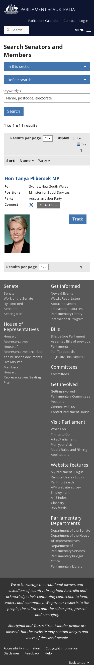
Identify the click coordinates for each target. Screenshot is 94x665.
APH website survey (66, 487)
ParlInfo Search (62, 482)
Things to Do (60, 434)
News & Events (62, 293)
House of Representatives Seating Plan (22, 377)
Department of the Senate (70, 530)
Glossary (57, 503)
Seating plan (13, 313)
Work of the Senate (18, 298)
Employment (60, 492)
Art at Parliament (63, 439)
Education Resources (67, 308)
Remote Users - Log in (67, 477)
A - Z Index (59, 497)
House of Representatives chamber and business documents (23, 351)
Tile (81, 144)
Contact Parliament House (70, 412)
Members (11, 367)
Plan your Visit (61, 444)
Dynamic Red (13, 303)
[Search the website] (16, 30)
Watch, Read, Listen (65, 298)
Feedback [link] (32, 653)
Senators (11, 308)
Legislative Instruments (68, 356)
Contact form (49, 205)
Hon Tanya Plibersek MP (32, 178)
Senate (9, 293)
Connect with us (63, 406)
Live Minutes (13, 362)
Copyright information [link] (62, 648)
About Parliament (64, 303)
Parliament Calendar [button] (43, 20)
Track (77, 219)
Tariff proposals (63, 351)
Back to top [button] (79, 662)
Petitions (57, 401)
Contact (69, 20)
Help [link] (48, 653)
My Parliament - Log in (67, 472)
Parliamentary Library (66, 313)
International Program (67, 319)
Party (44, 160)
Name (27, 160)
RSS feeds (59, 508)
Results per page (25, 138)
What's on (58, 429)
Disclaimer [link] (11, 653)
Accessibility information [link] (22, 648)
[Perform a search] (8, 29)
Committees (60, 374)
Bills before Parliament (68, 336)
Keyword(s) (12, 90)
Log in (83, 20)
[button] (82, 30)
